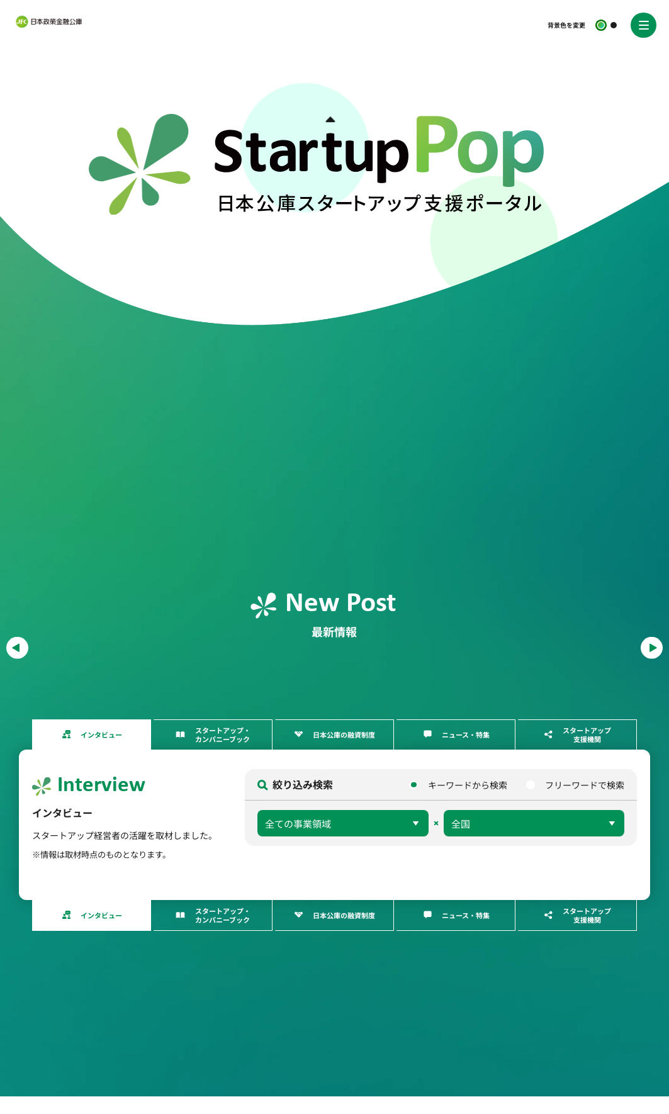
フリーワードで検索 (584, 786)
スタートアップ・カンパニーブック (222, 735)
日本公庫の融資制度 (344, 736)
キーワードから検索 (467, 786)
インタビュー (101, 736)
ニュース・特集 (466, 736)
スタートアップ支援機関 (587, 735)
